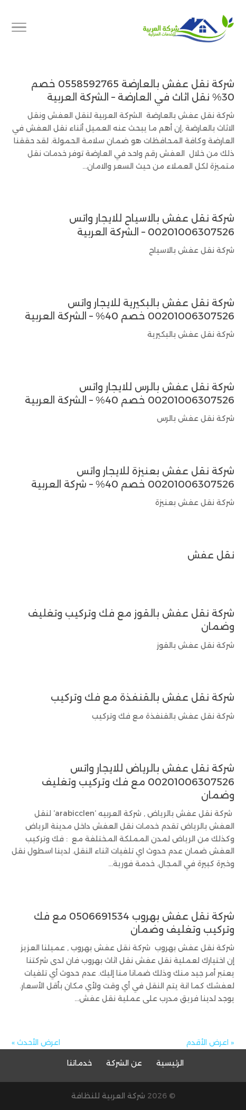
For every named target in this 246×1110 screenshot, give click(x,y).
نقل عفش (210, 555)
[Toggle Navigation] (19, 29)
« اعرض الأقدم (210, 1042)
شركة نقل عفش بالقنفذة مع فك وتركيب (142, 697)
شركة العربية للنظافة (108, 1095)
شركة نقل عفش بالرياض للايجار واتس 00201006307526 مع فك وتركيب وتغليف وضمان (138, 782)
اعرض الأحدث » (36, 1042)
